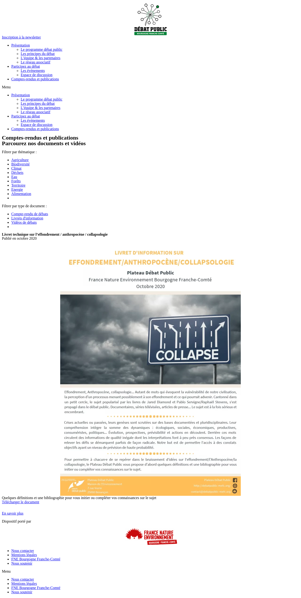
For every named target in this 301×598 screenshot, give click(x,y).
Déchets (17, 173)
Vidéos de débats (24, 222)
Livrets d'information (27, 218)
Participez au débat (25, 66)
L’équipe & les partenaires (40, 58)
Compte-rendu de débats (29, 214)
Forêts (16, 181)
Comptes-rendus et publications (35, 79)
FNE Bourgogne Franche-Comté (35, 559)
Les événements (33, 71)
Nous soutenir (21, 563)
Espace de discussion (36, 75)
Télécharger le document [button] (20, 502)
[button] (21, 37)
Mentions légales (24, 555)
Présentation (20, 45)
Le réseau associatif (35, 62)
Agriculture (20, 160)
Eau (14, 177)
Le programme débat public (41, 49)
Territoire (18, 185)
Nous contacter (22, 551)
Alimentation (21, 194)
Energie (17, 190)
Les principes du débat (38, 54)
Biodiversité (20, 164)
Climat (16, 168)
